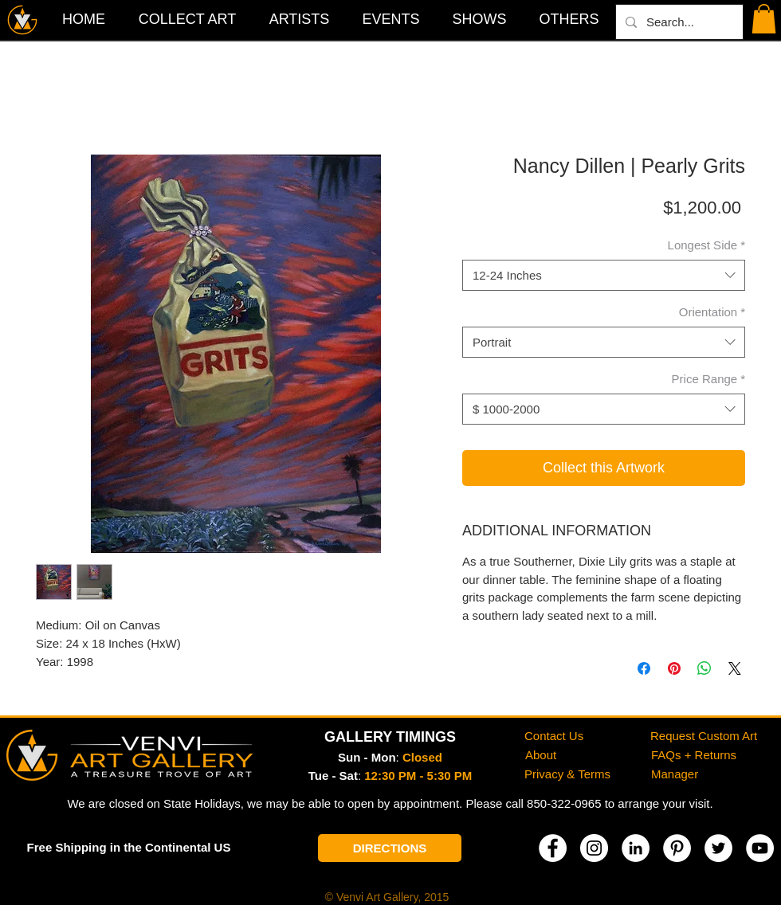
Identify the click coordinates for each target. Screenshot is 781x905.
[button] (569, 19)
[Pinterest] (677, 848)
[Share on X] (734, 668)
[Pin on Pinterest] (674, 668)
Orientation (712, 312)
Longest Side (706, 245)
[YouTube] (760, 848)
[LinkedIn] (636, 848)
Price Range (708, 379)
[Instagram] (594, 848)
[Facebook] (553, 848)
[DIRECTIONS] (389, 848)
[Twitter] (718, 848)
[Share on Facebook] (643, 668)
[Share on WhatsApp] (704, 668)
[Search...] (677, 22)
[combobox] (603, 275)
